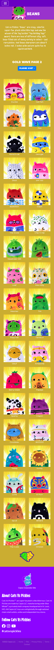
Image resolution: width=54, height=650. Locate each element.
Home (21, 642)
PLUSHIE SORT (26, 68)
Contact (27, 644)
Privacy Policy (37, 642)
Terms (47, 642)
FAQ (27, 642)
